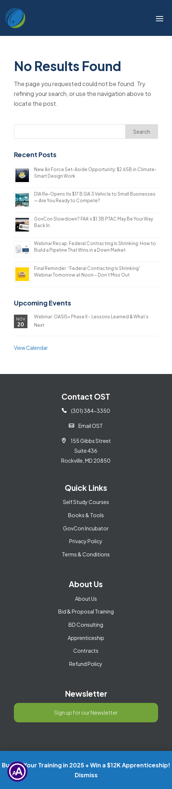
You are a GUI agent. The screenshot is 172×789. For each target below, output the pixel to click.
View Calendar (31, 347)
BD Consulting (85, 624)
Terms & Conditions (86, 554)
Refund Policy (85, 663)
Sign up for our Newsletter (86, 712)
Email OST (86, 425)
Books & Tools (86, 515)
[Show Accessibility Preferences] (17, 772)
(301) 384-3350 (85, 410)
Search (141, 131)
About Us (86, 598)
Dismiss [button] (86, 775)
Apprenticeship (86, 637)
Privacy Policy (85, 541)
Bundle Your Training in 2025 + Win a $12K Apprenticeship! (86, 765)
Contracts (85, 650)
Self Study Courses (86, 502)
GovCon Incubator (86, 528)
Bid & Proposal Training (86, 611)
